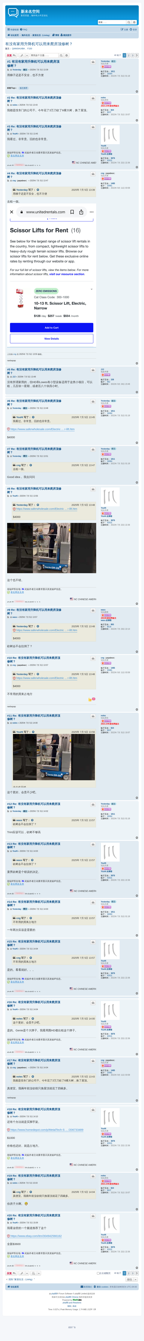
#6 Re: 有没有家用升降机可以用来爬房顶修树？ (34, 402)
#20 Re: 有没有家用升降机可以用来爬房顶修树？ (33, 1217)
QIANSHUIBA (18, 48)
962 (108, 382)
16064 (109, 74)
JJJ (102, 369)
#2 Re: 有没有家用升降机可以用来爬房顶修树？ (34, 99)
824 (112, 110)
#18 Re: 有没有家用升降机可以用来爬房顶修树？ (33, 1111)
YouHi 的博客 (106, 154)
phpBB (54, 1294)
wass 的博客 (106, 620)
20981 (109, 186)
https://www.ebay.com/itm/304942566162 (36, 1235)
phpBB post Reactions (72, 1303)
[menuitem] (23, 29)
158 (112, 380)
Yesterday (105, 61)
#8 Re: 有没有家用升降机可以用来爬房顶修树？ (34, 490)
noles (103, 98)
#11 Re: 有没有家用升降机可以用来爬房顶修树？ (33, 717)
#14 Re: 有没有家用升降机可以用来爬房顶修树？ (33, 903)
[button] (137, 55)
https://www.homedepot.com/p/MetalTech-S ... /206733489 (46, 1129)
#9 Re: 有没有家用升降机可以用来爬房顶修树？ (34, 611)
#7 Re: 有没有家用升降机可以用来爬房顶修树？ (34, 450)
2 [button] (128, 55)
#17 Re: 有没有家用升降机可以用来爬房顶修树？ (33, 1062)
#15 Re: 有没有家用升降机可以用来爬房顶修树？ (33, 943)
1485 (113, 183)
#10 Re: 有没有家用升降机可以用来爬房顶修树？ (33, 659)
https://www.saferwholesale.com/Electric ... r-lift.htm (42, 429)
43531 (109, 160)
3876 (113, 158)
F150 (29, 48)
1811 (113, 71)
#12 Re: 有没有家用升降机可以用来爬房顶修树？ (33, 805)
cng (102, 173)
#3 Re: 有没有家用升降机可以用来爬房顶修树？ (34, 128)
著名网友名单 (17, 155)
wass (103, 610)
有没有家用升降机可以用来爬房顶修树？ (39, 44)
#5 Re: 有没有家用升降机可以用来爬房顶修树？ (34, 371)
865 (112, 624)
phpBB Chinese (72, 1297)
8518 (109, 627)
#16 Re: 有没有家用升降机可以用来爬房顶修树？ (33, 1003)
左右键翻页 (104, 1273)
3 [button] (132, 55)
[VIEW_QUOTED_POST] (38, 190)
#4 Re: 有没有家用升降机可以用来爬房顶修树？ (34, 175)
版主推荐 (23, 88)
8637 (109, 112)
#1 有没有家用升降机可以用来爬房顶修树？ (33, 63)
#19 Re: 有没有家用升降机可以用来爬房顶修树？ (33, 1177)
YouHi (103, 146)
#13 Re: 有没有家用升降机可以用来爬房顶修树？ (33, 845)
